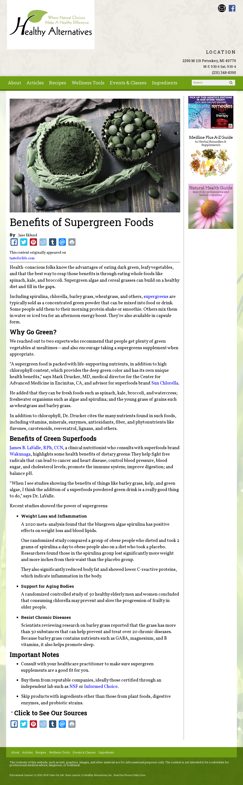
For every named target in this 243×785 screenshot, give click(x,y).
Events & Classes (128, 83)
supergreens (156, 297)
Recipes (57, 83)
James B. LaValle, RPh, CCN (36, 448)
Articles (35, 83)
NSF (73, 687)
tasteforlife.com (22, 258)
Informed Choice (101, 687)
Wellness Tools (88, 83)
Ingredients (164, 83)
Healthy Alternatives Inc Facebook (232, 8)
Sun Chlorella (164, 383)
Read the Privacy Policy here (130, 775)
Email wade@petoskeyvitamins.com (222, 8)
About (14, 83)
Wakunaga (20, 454)
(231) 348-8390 (224, 72)
